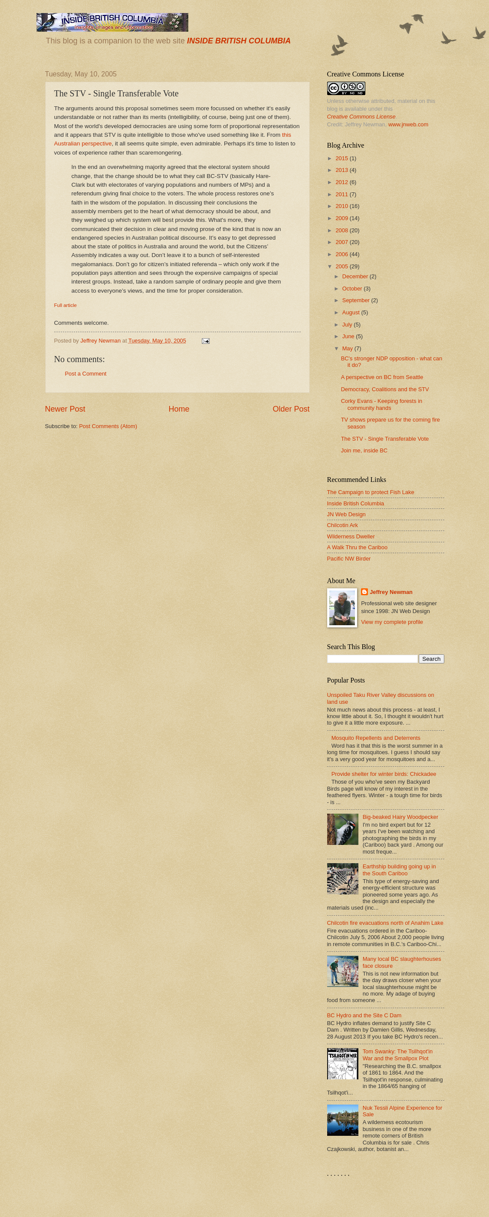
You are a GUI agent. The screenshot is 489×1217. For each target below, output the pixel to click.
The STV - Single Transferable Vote (385, 438)
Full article (65, 305)
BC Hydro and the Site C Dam (364, 1015)
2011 (342, 194)
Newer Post (65, 409)
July (348, 324)
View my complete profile (392, 622)
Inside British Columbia (355, 503)
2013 (342, 170)
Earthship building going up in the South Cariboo (399, 869)
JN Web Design (346, 514)
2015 (342, 158)
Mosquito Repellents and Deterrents (375, 738)
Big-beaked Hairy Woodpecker (400, 817)
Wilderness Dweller (351, 536)
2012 (342, 182)
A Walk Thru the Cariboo (357, 547)
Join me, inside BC (364, 450)
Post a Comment (86, 373)
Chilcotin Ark (342, 525)
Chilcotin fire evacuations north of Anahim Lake (385, 923)
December (356, 276)
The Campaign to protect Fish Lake (370, 492)
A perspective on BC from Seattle (382, 377)
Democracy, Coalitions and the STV (385, 389)
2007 (342, 242)
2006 (342, 254)
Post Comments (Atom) (108, 426)
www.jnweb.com (408, 124)
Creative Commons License (361, 116)
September (356, 300)
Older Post (290, 409)
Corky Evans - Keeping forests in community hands (382, 404)
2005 (342, 266)
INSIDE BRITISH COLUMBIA (239, 40)
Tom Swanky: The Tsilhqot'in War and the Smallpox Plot (398, 1054)
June (349, 336)
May (348, 348)
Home (178, 409)
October (353, 288)
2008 (342, 230)
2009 (342, 218)
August (351, 312)
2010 (342, 206)
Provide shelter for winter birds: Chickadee (383, 774)
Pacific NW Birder (349, 558)
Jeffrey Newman (391, 592)
